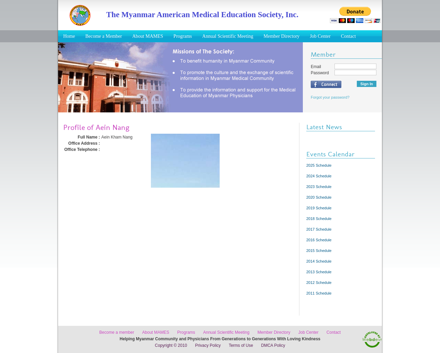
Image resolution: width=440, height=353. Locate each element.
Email (316, 66)
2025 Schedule (318, 165)
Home (69, 36)
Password (320, 72)
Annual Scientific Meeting (227, 36)
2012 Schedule (318, 282)
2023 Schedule (318, 187)
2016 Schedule (318, 240)
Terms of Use (241, 345)
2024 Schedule (318, 176)
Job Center (320, 36)
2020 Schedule (318, 197)
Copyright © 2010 (171, 345)
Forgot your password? (330, 97)
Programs (183, 36)
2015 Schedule (318, 251)
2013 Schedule (318, 272)
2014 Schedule (318, 261)
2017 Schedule (318, 229)
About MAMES (147, 36)
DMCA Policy (273, 345)
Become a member (116, 332)
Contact (348, 36)
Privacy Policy (208, 345)
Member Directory (282, 36)
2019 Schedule (318, 208)
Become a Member (103, 36)
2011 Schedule (318, 293)
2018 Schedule (318, 219)
